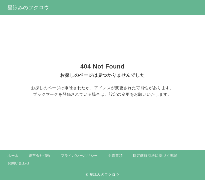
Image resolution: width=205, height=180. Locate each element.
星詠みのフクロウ (28, 7)
